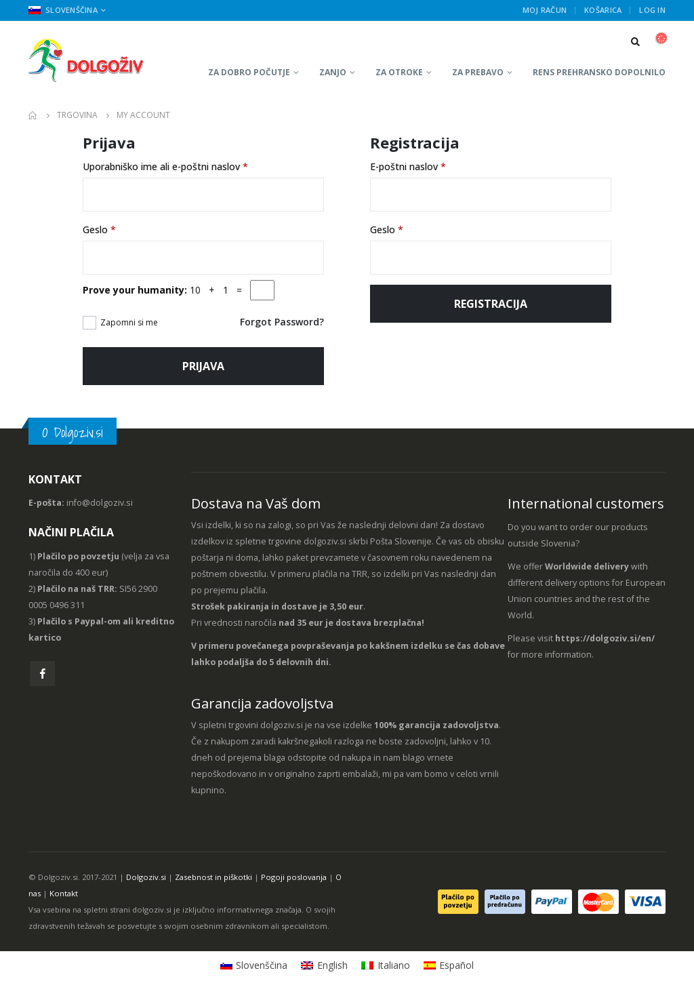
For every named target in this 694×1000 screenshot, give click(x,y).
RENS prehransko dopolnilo (599, 72)
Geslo (99, 229)
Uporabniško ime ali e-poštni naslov (165, 166)
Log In (652, 10)
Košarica (602, 10)
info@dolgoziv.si (99, 502)
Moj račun (545, 10)
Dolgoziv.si (146, 877)
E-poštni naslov (408, 166)
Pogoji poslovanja (294, 877)
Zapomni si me (129, 322)
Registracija (490, 303)
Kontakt (63, 893)
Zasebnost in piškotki (213, 877)
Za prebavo (478, 72)
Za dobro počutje (249, 72)
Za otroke (399, 72)
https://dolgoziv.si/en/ (605, 638)
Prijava (203, 366)
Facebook (42, 673)
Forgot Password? (282, 321)
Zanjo (332, 72)
